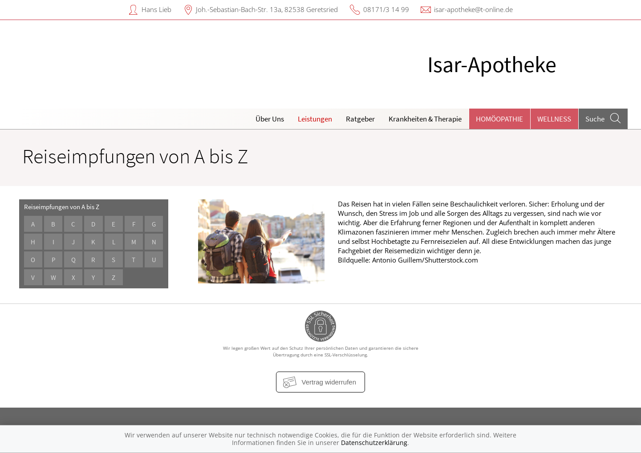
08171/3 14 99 (386, 9)
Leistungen (315, 119)
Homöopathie (499, 119)
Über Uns (270, 119)
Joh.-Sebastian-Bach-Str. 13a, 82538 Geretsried (267, 9)
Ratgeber (360, 119)
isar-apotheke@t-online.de (473, 9)
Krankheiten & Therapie (425, 119)
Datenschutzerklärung (374, 442)
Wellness (554, 119)
